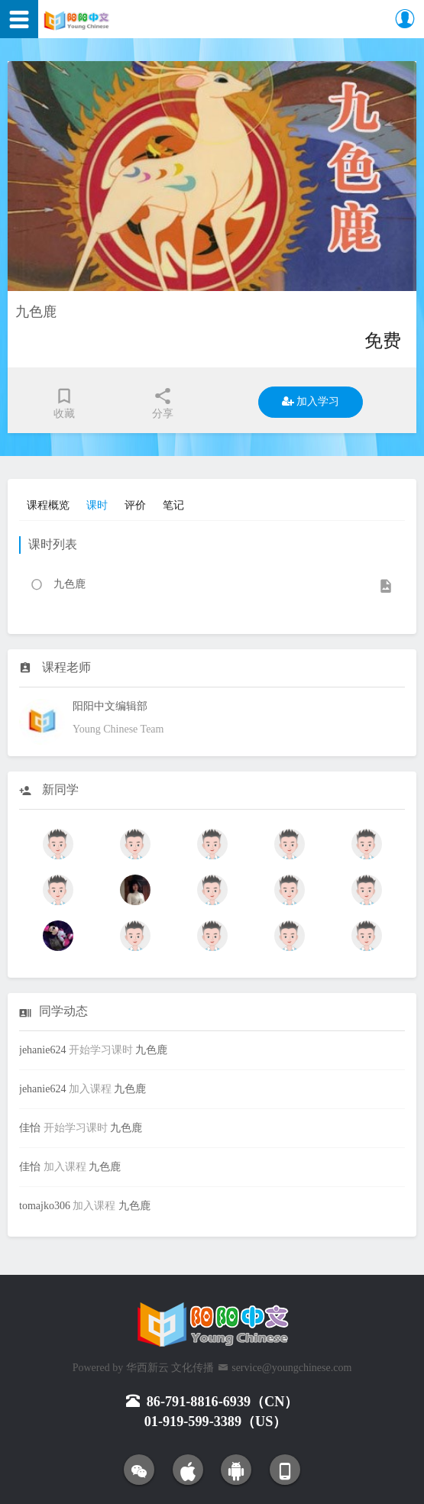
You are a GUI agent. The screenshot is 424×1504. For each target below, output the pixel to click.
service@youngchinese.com (291, 1367)
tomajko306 (44, 1205)
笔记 (173, 505)
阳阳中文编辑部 (110, 706)
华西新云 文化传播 (170, 1367)
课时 (97, 505)
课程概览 (48, 505)
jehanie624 (42, 1050)
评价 (135, 505)
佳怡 (29, 1128)
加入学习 (311, 401)
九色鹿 (151, 1050)
